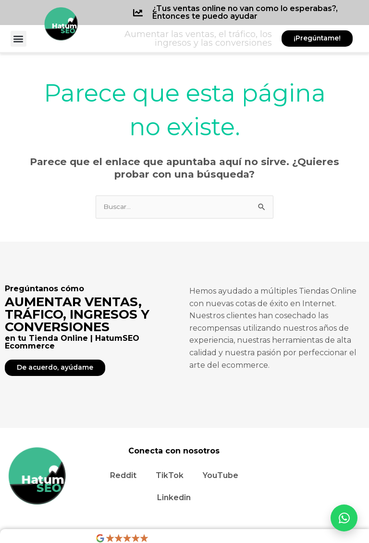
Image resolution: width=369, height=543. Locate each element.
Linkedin (174, 497)
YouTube (220, 475)
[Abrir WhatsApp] (344, 517)
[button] (18, 39)
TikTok (170, 475)
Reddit (123, 475)
